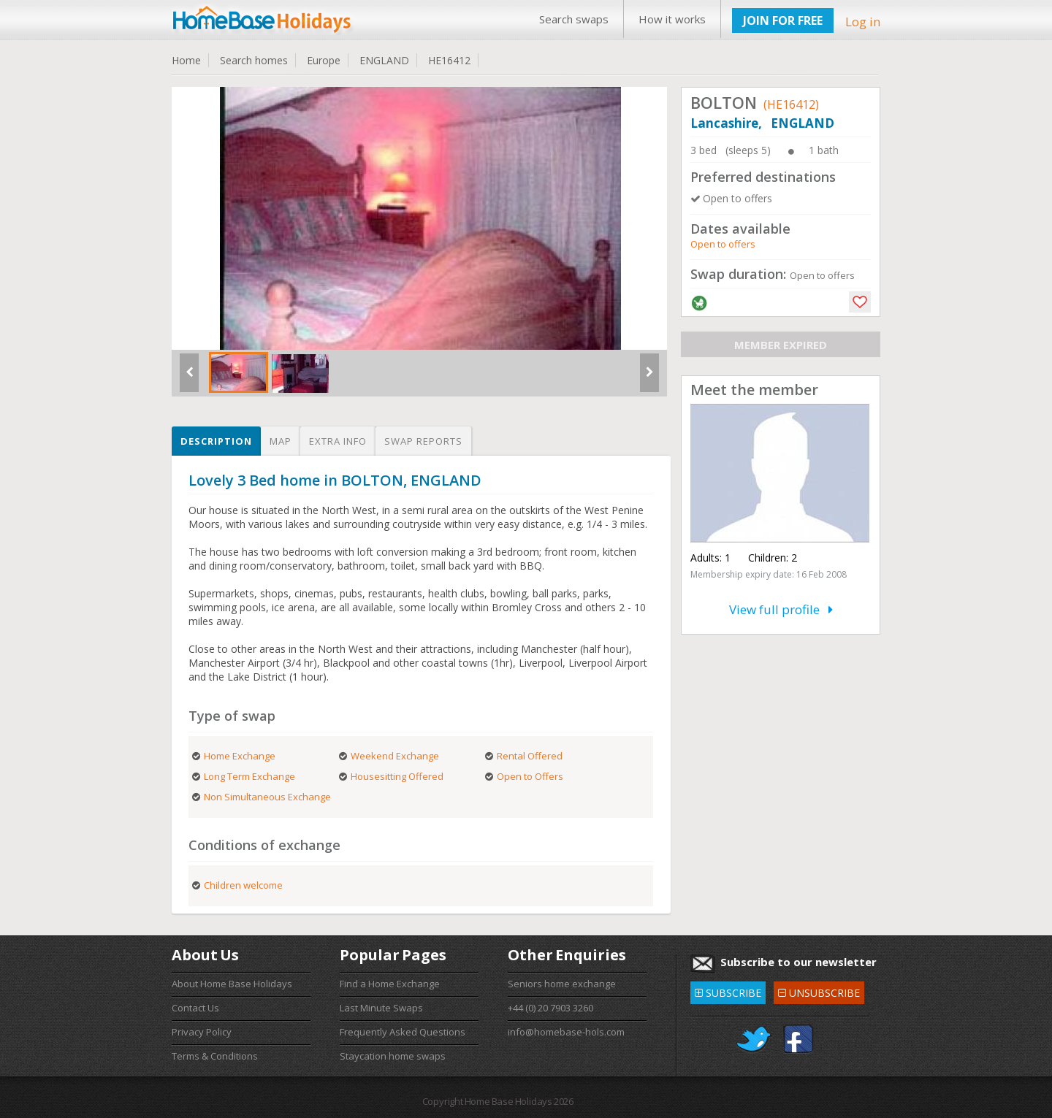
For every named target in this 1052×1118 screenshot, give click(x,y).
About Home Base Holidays (232, 983)
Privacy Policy (202, 1031)
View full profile (781, 609)
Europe (323, 60)
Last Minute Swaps (381, 1007)
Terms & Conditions (215, 1056)
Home (186, 60)
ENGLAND (384, 60)
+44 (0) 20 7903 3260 (550, 1007)
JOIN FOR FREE (783, 20)
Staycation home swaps (393, 1056)
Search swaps (574, 19)
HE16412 (449, 60)
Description (216, 441)
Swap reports (423, 441)
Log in (862, 21)
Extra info (338, 441)
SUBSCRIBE (728, 990)
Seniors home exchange (562, 983)
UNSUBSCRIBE (819, 990)
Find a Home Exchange (390, 983)
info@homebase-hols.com (566, 1031)
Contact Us (195, 1007)
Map (280, 441)
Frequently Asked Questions (402, 1031)
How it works (672, 19)
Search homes (254, 60)
